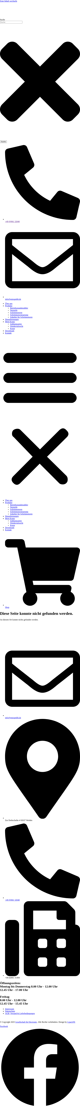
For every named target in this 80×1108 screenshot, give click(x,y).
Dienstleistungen (12, 319)
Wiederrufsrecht (16, 326)
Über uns (8, 303)
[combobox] (11, 22)
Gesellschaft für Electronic (26, 1022)
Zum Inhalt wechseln (8, 1)
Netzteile (13, 310)
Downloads (9, 331)
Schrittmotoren (16, 313)
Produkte (8, 306)
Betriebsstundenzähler (19, 308)
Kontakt (8, 333)
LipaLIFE (71, 1022)
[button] (40, 416)
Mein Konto (10, 322)
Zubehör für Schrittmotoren (21, 317)
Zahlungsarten (16, 324)
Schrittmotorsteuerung (19, 315)
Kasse (12, 328)
